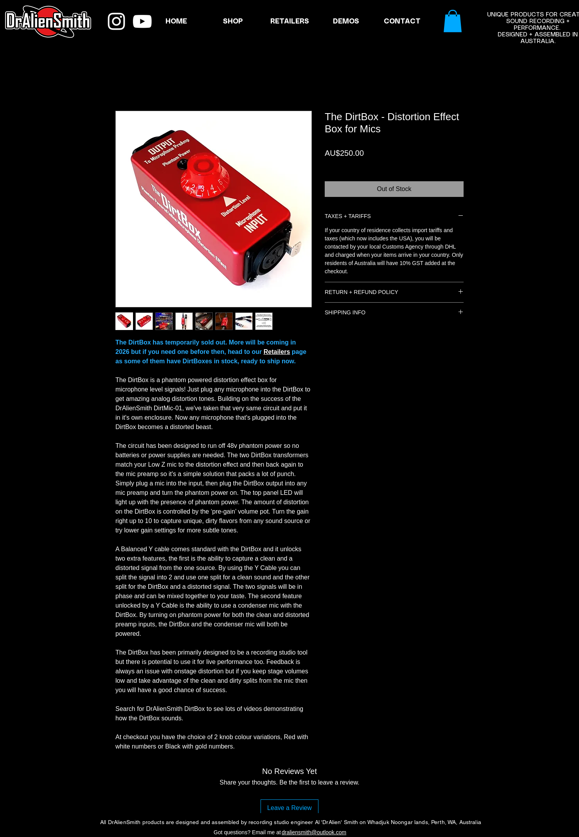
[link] (452, 21)
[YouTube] (142, 21)
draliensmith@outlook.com (314, 832)
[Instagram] (116, 21)
